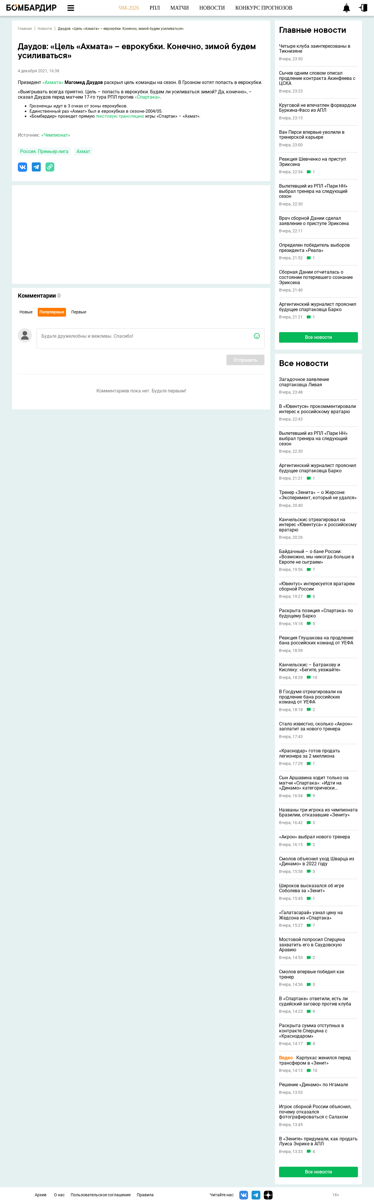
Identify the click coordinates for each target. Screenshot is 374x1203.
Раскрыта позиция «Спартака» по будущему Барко (316, 613)
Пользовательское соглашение (101, 1195)
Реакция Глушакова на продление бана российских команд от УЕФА (316, 640)
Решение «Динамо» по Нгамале (313, 1084)
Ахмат (83, 151)
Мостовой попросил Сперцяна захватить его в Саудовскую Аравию (312, 945)
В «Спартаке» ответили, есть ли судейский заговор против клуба (315, 1001)
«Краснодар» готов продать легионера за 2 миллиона (309, 753)
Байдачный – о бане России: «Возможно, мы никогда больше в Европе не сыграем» (316, 556)
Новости (45, 29)
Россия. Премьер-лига (44, 151)
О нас (59, 1195)
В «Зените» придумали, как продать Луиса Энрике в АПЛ (318, 1141)
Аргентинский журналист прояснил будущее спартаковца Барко (317, 307)
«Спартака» (147, 97)
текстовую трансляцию (120, 116)
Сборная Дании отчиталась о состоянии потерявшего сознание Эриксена (316, 277)
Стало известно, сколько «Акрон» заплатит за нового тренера (316, 726)
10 (315, 677)
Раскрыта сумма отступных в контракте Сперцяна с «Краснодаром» (311, 1031)
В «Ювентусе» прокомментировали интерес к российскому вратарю (317, 409)
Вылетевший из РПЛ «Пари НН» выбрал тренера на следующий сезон (313, 191)
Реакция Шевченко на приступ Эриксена (312, 162)
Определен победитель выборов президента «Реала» (314, 248)
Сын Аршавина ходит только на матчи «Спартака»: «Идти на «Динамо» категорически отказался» (314, 783)
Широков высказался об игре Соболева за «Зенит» (311, 888)
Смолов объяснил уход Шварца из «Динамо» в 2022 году (316, 861)
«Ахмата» (52, 82)
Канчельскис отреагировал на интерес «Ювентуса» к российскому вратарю (318, 525)
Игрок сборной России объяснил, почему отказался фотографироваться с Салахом (315, 1112)
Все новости (318, 337)
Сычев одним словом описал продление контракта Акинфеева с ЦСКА (317, 78)
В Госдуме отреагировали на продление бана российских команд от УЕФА (310, 697)
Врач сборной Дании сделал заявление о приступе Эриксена (314, 221)
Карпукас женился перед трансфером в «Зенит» (315, 1060)
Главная (25, 29)
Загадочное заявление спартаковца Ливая (304, 382)
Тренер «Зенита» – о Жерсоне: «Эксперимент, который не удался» (318, 495)
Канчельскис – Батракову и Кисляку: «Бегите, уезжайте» (310, 667)
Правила (145, 1195)
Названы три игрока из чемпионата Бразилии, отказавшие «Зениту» (318, 812)
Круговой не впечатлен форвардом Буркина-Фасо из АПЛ (317, 108)
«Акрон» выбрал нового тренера (314, 837)
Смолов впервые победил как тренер (311, 974)
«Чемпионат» (55, 135)
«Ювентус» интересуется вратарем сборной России (317, 586)
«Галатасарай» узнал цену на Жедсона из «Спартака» (311, 915)
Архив (40, 1195)
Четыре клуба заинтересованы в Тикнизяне (314, 49)
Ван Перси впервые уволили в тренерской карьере (311, 135)
